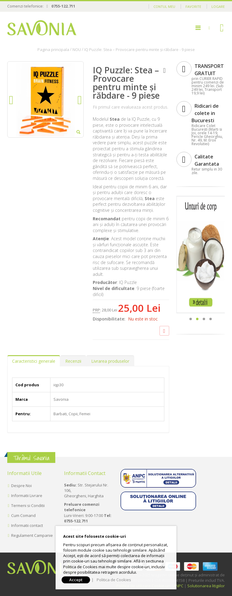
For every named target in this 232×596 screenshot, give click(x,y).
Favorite (193, 6)
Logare (218, 6)
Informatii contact (27, 525)
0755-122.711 (63, 6)
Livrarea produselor (110, 361)
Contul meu (164, 6)
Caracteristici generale (33, 361)
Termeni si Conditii (28, 505)
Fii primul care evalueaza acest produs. (130, 107)
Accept (75, 579)
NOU (76, 49)
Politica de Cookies (114, 579)
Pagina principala (53, 49)
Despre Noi (21, 485)
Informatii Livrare (26, 495)
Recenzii (73, 361)
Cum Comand (23, 515)
